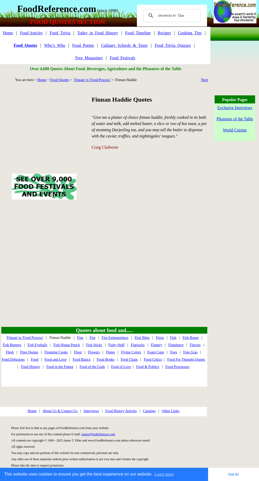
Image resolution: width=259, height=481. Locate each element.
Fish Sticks (94, 345)
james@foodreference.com (98, 434)
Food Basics (82, 359)
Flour (78, 352)
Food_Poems (83, 45)
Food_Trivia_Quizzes (173, 45)
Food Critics (153, 359)
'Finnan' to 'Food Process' (92, 80)
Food (34, 359)
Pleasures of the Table (235, 119)
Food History (30, 367)
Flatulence (175, 345)
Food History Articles (121, 411)
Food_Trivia (60, 33)
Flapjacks (138, 345)
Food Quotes (59, 80)
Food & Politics (147, 367)
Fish (173, 338)
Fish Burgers (12, 345)
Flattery (156, 345)
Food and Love (55, 359)
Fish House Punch (67, 345)
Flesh (10, 352)
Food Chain (129, 359)
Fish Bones (191, 338)
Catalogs (149, 411)
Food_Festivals (122, 58)
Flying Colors (131, 352)
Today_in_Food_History (97, 33)
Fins (80, 338)
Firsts (160, 338)
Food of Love (121, 367)
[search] (171, 15)
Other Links (170, 411)
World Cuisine (235, 130)
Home (8, 33)
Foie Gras (190, 352)
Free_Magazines (89, 58)
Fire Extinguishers (115, 338)
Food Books (105, 359)
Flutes (110, 352)
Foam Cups (155, 352)
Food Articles (31, 33)
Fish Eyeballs (37, 345)
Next (204, 80)
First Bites (142, 338)
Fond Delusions (13, 359)
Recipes (164, 33)
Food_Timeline (138, 33)
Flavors (195, 345)
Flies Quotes (29, 352)
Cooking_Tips (190, 33)
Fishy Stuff (116, 345)
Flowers (94, 352)
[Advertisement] (44, 122)
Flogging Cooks (56, 352)
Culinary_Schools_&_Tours (124, 45)
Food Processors (177, 367)
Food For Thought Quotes (186, 359)
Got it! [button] (233, 474)
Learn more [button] (164, 474)
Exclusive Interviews (235, 108)
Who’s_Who (54, 45)
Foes (173, 352)
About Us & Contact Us (60, 411)
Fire (93, 338)
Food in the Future (60, 367)
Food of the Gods (92, 367)
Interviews (91, 411)
